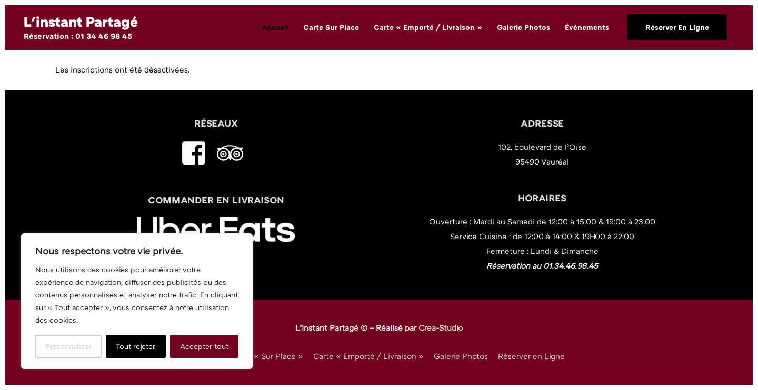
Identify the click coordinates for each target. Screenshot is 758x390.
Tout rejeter (135, 346)
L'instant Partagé (81, 21)
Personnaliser (68, 346)
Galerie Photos (461, 356)
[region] (137, 301)
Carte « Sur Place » (267, 356)
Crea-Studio (440, 327)
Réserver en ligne (677, 27)
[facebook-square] (198, 153)
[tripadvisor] (234, 153)
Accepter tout (204, 346)
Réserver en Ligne (531, 356)
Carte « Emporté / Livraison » (368, 356)
